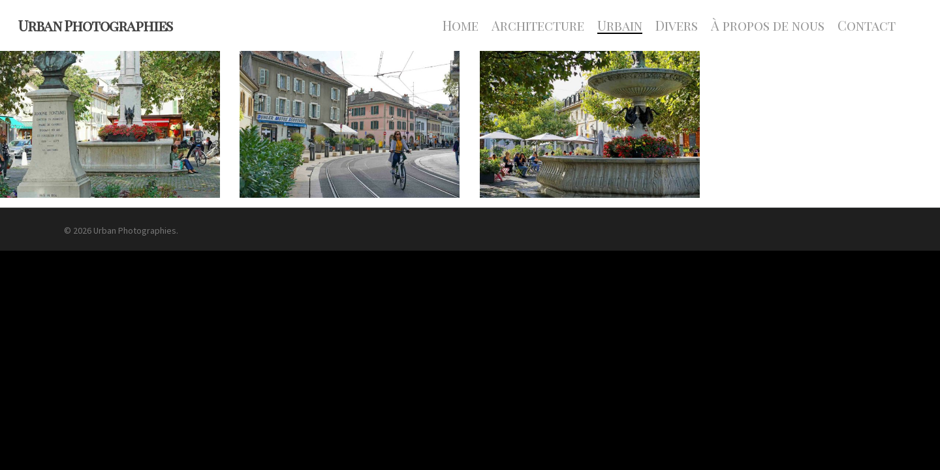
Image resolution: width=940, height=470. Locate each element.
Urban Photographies (95, 25)
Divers (676, 25)
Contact (867, 25)
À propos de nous (767, 25)
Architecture (538, 25)
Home (460, 25)
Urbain (619, 25)
